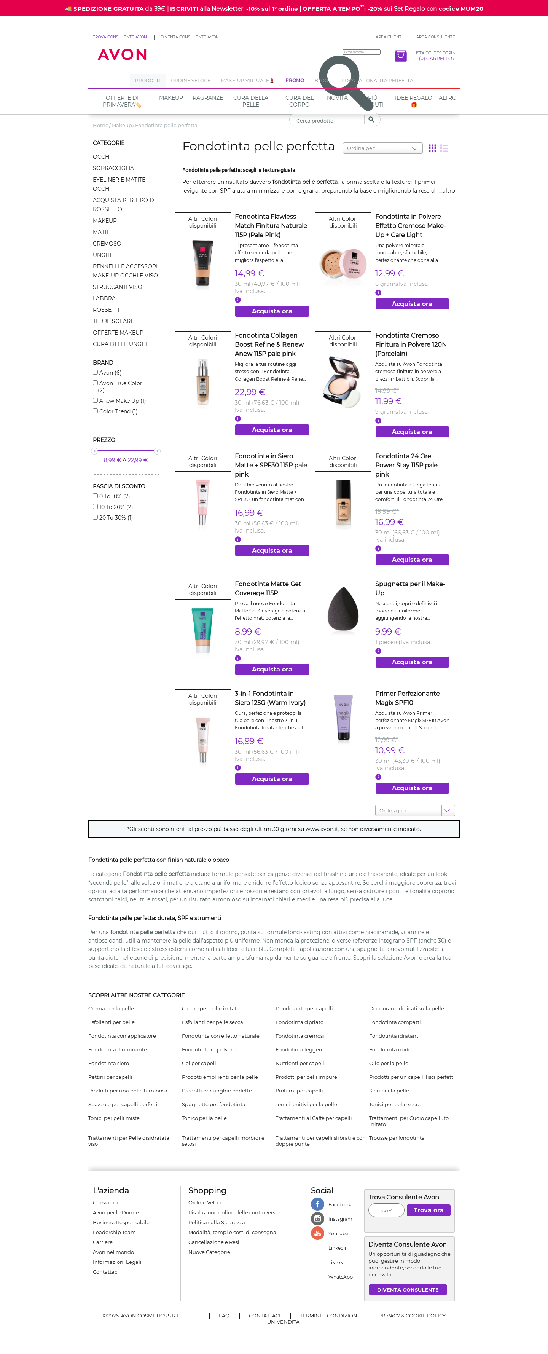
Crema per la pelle (111, 1008)
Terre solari (112, 321)
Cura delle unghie (122, 344)
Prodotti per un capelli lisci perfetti (412, 1077)
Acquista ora (272, 311)
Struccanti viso (117, 287)
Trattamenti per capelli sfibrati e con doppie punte (321, 1141)
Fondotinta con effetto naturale (221, 1036)
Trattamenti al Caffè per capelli (314, 1118)
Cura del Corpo (299, 101)
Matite (103, 232)
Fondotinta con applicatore (122, 1036)
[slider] (94, 451)
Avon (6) (110, 372)
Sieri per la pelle (389, 1091)
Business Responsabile (121, 1222)
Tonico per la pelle (204, 1118)
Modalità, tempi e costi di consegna (232, 1232)
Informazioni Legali (117, 1262)
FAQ (224, 1316)
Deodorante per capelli (304, 1008)
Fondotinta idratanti (394, 1036)
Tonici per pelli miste (114, 1118)
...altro (447, 190)
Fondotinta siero (108, 1063)
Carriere (103, 1242)
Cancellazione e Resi (213, 1242)
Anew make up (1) (122, 400)
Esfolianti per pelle (111, 1022)
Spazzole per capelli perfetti (123, 1104)
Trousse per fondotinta (397, 1138)
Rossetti (106, 309)
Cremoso (107, 243)
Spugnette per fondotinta (213, 1104)
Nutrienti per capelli (301, 1063)
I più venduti (371, 101)
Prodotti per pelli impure (306, 1077)
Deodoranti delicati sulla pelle (406, 1008)
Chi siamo (105, 1202)
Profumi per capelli (299, 1091)
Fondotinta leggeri (299, 1049)
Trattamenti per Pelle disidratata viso (128, 1141)
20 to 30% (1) (115, 517)
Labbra (104, 298)
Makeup (171, 97)
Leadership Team (114, 1232)
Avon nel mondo (113, 1252)
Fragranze (206, 97)
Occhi (102, 156)
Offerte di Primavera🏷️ (122, 101)
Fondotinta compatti (395, 1022)
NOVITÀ (337, 97)
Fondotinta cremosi (300, 1036)
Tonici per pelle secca (395, 1104)
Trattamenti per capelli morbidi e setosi (223, 1141)
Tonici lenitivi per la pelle (306, 1104)
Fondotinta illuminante (117, 1049)
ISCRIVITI (184, 8)
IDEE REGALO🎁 (413, 101)
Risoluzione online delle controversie (234, 1212)
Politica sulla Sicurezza (216, 1222)
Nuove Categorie (209, 1252)
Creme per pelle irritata (211, 1008)
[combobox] (347, 148)
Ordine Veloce (205, 1202)
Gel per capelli (200, 1063)
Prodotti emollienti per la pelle (220, 1077)
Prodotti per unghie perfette (217, 1091)
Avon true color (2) (120, 387)
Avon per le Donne (116, 1212)
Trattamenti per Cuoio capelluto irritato (409, 1121)
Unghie (104, 255)
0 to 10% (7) (114, 496)
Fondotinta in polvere (209, 1049)
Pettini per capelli (110, 1077)
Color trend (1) (118, 411)
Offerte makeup (118, 332)
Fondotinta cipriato (299, 1022)
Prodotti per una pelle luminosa (127, 1091)
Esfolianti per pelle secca (212, 1022)
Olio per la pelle (388, 1063)
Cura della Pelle (250, 101)
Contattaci (106, 1272)
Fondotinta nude (390, 1049)
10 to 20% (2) (115, 507)
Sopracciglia (113, 168)
